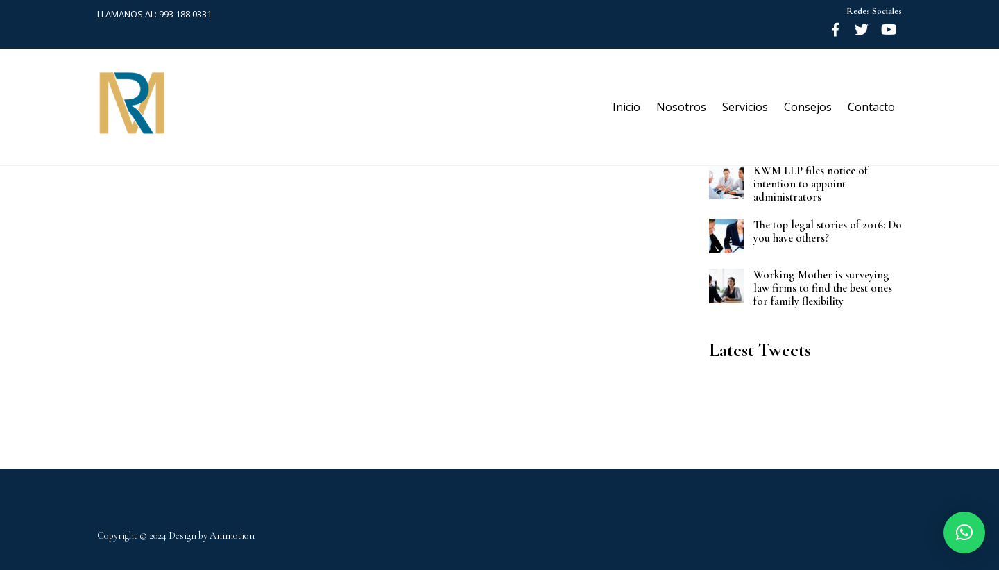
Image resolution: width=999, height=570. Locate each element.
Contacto (871, 107)
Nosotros (681, 107)
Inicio (626, 107)
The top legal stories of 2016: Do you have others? (827, 232)
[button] (964, 532)
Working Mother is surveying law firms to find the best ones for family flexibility (822, 288)
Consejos (808, 107)
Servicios (745, 107)
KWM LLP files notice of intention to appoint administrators (810, 184)
